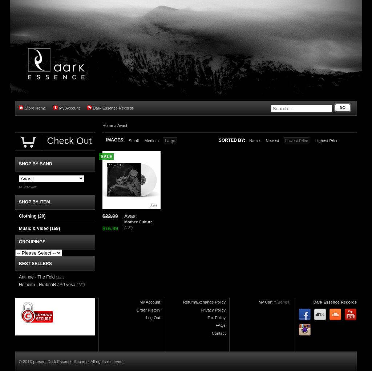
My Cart (266, 302)
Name (254, 141)
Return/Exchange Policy (204, 302)
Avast (122, 125)
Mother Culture (138, 222)
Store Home (32, 108)
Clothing (32, 216)
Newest (272, 141)
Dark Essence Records (110, 108)
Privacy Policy (213, 310)
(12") (128, 228)
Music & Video (39, 228)
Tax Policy (216, 318)
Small (134, 141)
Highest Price (326, 141)
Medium (152, 141)
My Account (66, 108)
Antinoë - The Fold (37, 277)
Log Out (153, 318)
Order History (148, 310)
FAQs (220, 325)
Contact (219, 333)
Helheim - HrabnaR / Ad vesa (47, 284)
